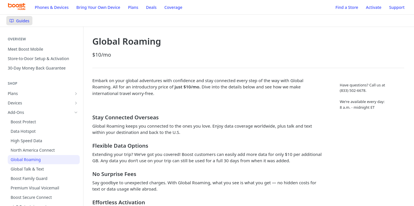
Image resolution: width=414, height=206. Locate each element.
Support (397, 7)
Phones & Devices (52, 7)
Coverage (173, 7)
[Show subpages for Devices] (76, 103)
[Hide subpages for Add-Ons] (76, 112)
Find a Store (346, 7)
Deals (151, 7)
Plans (133, 7)
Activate (373, 7)
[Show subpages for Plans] (76, 93)
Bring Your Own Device (98, 7)
